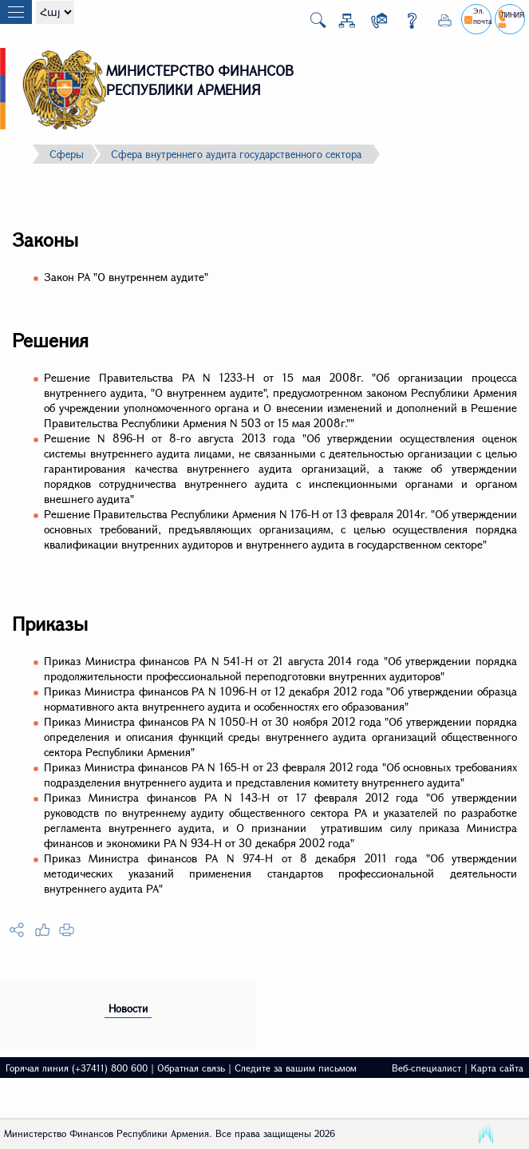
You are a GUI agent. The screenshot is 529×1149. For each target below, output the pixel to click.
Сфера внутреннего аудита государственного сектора (236, 154)
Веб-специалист (426, 1067)
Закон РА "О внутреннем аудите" (126, 276)
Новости (128, 1008)
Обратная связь (191, 1067)
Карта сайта (497, 1067)
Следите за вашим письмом (296, 1067)
